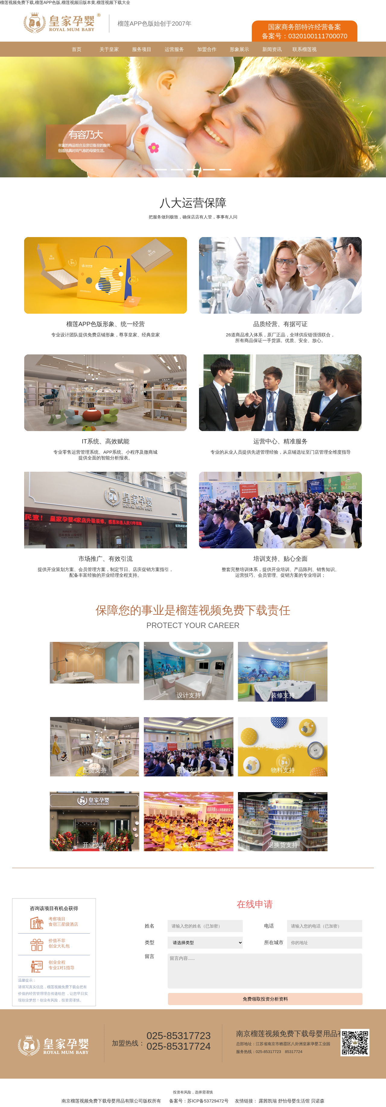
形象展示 (239, 49)
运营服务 (174, 49)
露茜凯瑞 (268, 1100)
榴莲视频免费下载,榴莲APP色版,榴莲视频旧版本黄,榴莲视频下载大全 (65, 2)
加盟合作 (207, 49)
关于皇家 (109, 49)
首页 (76, 49)
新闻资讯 (272, 49)
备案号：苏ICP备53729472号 (199, 1100)
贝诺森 (317, 1100)
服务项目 (141, 49)
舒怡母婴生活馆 (294, 1100)
